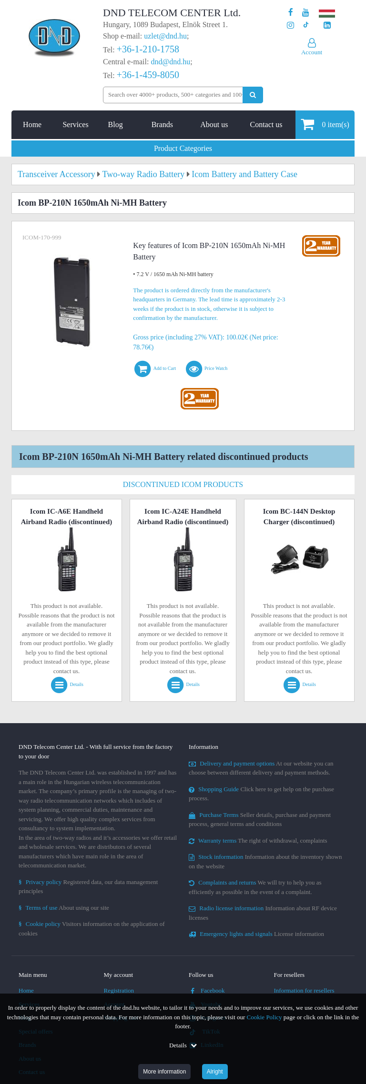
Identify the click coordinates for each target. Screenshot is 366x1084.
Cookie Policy (264, 1017)
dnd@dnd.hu (170, 62)
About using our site (64, 907)
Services (75, 124)
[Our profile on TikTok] (306, 25)
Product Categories (183, 148)
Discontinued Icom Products (183, 484)
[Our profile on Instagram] (290, 25)
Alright (215, 1071)
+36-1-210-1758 (148, 49)
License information (256, 933)
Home (32, 124)
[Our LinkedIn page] (327, 25)
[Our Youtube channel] (305, 12)
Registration (119, 990)
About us (214, 124)
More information (164, 1071)
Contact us (266, 124)
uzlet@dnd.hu (165, 36)
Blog (115, 124)
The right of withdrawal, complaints (258, 840)
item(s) (325, 124)
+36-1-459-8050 (148, 75)
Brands (162, 124)
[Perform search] (253, 95)
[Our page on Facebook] (290, 12)
